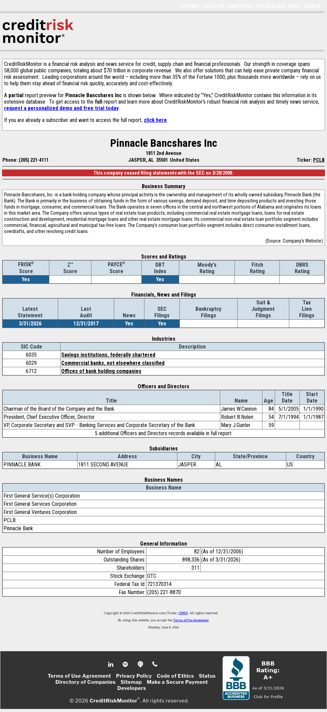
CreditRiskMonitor (113, 700)
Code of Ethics (175, 676)
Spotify (126, 664)
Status (207, 676)
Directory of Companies (85, 682)
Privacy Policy (134, 676)
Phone (155, 664)
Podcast (141, 664)
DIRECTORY (240, 6)
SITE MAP (189, 6)
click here (155, 120)
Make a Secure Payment (177, 682)
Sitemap (131, 682)
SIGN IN (312, 6)
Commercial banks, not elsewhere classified (113, 363)
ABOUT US (214, 6)
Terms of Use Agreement (191, 620)
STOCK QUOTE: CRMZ (278, 6)
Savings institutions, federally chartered (108, 355)
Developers (131, 688)
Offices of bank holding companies (101, 371)
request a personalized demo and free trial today (61, 108)
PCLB (319, 160)
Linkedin (111, 664)
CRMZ (183, 613)
